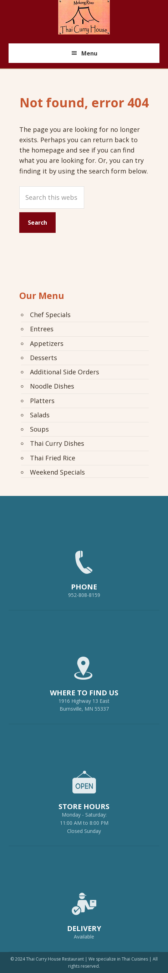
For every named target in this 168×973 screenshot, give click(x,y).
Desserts (43, 357)
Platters (42, 400)
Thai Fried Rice (52, 458)
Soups (39, 429)
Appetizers (46, 343)
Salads (40, 415)
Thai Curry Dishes (57, 443)
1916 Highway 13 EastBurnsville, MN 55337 (84, 680)
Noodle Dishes (52, 386)
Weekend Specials (57, 472)
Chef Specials (50, 314)
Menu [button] (89, 53)
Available (84, 936)
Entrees (42, 329)
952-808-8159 (84, 571)
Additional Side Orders (64, 372)
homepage (47, 150)
